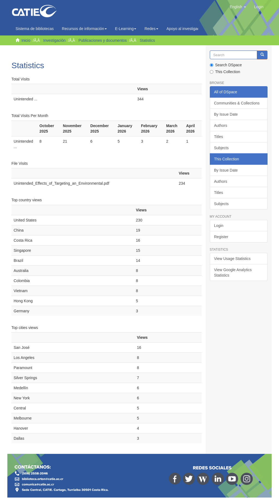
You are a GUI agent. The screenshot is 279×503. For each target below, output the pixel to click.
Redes (151, 28)
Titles (218, 136)
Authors (220, 125)
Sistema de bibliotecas (35, 28)
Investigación (54, 40)
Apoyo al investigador (186, 28)
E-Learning (126, 28)
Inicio (26, 40)
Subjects (221, 148)
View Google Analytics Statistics (233, 272)
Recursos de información (84, 28)
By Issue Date (226, 114)
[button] (238, 7)
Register (221, 237)
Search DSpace (226, 65)
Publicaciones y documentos (102, 40)
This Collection (225, 72)
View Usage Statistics (232, 258)
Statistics (147, 40)
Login (218, 225)
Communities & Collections (237, 103)
